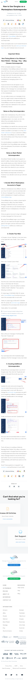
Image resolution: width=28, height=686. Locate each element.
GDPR (15, 665)
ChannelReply (12, 36)
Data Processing (6, 668)
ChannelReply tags (6, 197)
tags (2, 388)
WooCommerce (7, 631)
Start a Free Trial (14, 564)
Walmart (5, 619)
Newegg (5, 625)
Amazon (5, 610)
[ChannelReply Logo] (6, 1)
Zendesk (21, 610)
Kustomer (21, 628)
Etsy (4, 628)
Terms (21, 665)
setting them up (5, 225)
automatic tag (12, 392)
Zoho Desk (22, 625)
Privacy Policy (8, 665)
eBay (4, 613)
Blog (19, 593)
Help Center (21, 587)
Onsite (21, 631)
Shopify (5, 616)
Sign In (16, 1)
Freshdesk (22, 613)
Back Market (6, 622)
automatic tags (15, 302)
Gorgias (21, 619)
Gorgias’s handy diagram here (9, 315)
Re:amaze (22, 622)
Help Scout (22, 616)
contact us (4, 467)
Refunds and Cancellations (19, 668)
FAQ (19, 590)
